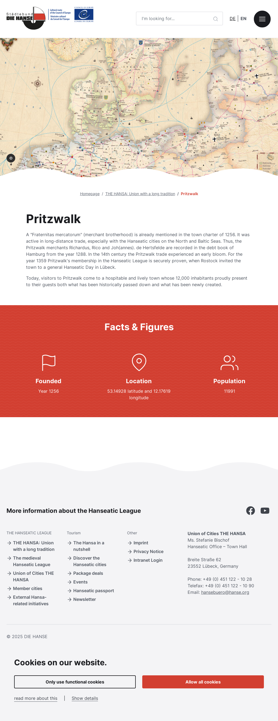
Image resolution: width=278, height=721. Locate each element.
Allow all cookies (203, 682)
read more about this (35, 698)
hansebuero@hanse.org (225, 592)
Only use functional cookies (75, 682)
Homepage (90, 193)
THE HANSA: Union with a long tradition (140, 193)
